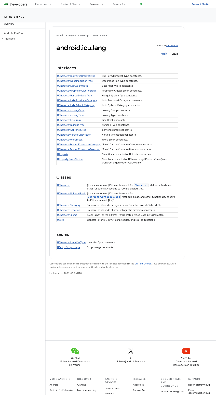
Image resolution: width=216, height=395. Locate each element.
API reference (14, 16)
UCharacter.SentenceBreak (72, 129)
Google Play (120, 4)
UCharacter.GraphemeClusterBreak (76, 90)
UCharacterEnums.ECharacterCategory (79, 144)
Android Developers (66, 35)
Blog (146, 4)
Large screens (112, 388)
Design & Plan (68, 4)
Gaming (81, 384)
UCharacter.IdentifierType (71, 242)
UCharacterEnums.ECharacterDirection (78, 149)
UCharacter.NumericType (71, 124)
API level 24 (172, 45)
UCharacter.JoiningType (70, 115)
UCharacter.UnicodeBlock (71, 193)
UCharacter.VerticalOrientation (74, 134)
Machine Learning (87, 390)
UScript (61, 219)
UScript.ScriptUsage (68, 247)
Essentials (41, 4)
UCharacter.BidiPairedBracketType (76, 76)
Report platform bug (199, 384)
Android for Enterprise (61, 390)
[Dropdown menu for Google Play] (131, 4)
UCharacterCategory (68, 205)
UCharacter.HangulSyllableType (74, 95)
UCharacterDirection (68, 210)
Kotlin (163, 54)
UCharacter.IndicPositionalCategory (77, 100)
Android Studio (200, 4)
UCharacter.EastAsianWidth (72, 85)
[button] (22, 38)
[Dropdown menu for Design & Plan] (81, 4)
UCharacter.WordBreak (70, 139)
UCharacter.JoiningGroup (71, 110)
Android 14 (139, 390)
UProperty (62, 154)
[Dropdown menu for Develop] (104, 4)
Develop (84, 35)
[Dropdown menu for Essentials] (52, 4)
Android (53, 384)
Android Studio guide (171, 391)
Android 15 (138, 384)
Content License (143, 263)
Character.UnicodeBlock (104, 196)
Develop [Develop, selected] (95, 4)
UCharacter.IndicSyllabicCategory (75, 105)
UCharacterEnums (67, 214)
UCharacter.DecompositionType (75, 80)
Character (141, 185)
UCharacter (63, 185)
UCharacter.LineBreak (69, 120)
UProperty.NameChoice (70, 159)
